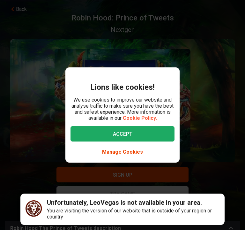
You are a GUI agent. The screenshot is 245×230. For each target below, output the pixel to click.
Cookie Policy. (140, 118)
